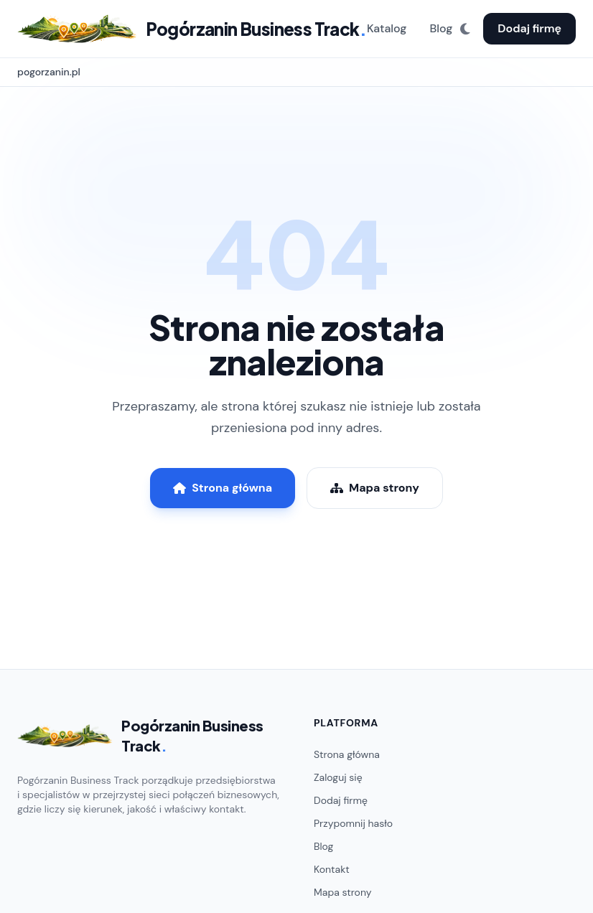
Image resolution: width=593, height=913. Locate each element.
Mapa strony (374, 487)
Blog (440, 28)
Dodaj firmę (529, 28)
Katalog (387, 28)
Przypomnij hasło (353, 823)
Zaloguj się (338, 777)
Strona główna (222, 487)
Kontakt (332, 869)
